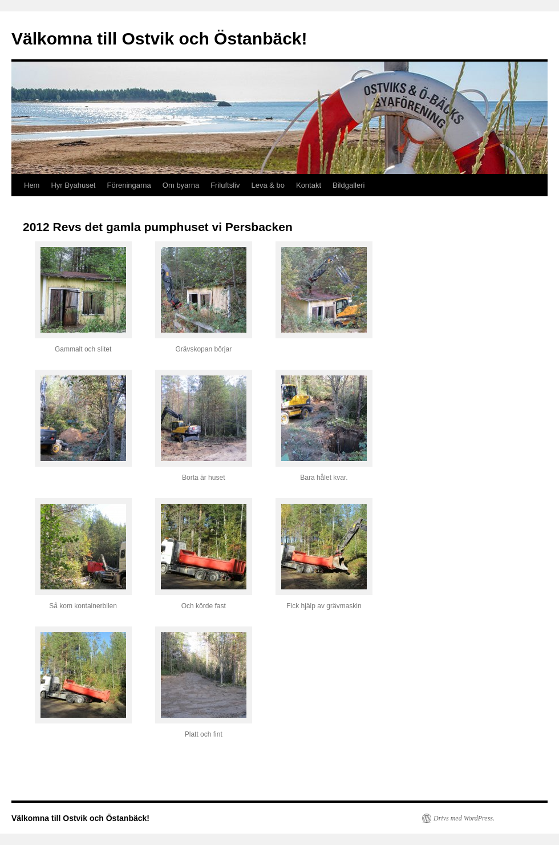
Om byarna (181, 185)
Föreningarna (129, 185)
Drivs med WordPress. (464, 818)
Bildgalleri (348, 185)
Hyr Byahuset (73, 185)
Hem (31, 185)
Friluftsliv (225, 185)
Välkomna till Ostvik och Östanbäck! (159, 38)
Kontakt (308, 185)
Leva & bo (268, 185)
